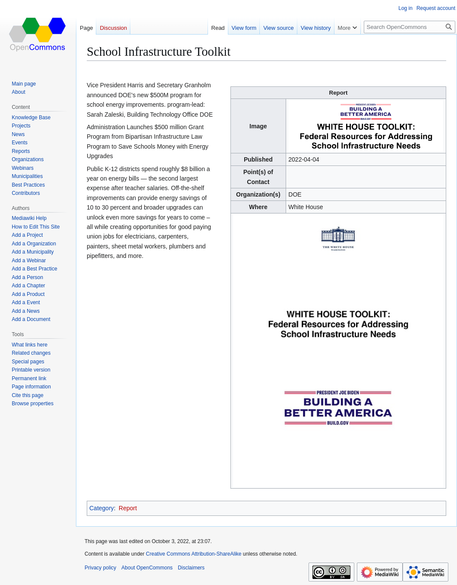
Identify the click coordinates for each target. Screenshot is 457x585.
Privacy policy (100, 568)
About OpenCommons (147, 568)
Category (101, 508)
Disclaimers (191, 568)
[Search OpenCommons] (409, 27)
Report (128, 508)
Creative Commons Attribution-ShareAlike (193, 554)
